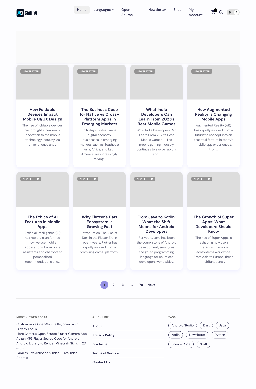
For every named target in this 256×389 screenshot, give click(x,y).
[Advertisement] (128, 47)
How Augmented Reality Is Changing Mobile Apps (213, 114)
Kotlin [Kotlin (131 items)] (176, 335)
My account (196, 12)
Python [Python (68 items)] (220, 335)
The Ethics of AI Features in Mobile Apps (42, 221)
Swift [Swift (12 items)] (203, 344)
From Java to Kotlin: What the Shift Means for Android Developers (156, 224)
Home (81, 9)
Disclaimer (100, 344)
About (97, 326)
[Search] (221, 12)
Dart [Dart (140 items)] (206, 325)
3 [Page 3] (123, 285)
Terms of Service (105, 353)
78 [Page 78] (141, 285)
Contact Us (101, 362)
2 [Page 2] (113, 285)
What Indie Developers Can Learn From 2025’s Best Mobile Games (157, 116)
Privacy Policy (103, 335)
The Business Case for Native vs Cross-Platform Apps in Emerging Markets (99, 116)
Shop (177, 9)
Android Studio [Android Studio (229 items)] (183, 325)
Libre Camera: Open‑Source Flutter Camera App (51, 334)
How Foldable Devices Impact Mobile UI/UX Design (42, 114)
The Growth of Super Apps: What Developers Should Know (214, 224)
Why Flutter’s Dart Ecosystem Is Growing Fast (99, 221)
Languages (102, 9)
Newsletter (157, 9)
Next (151, 285)
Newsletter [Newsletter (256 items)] (197, 335)
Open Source (127, 12)
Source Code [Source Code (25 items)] (181, 344)
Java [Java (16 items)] (222, 325)
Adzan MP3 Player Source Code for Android (47, 338)
